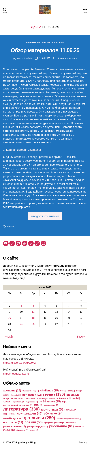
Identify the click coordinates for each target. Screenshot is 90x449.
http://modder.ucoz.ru (16, 373)
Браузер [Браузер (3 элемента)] (53, 398)
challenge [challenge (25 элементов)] (49, 390)
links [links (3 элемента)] (79, 391)
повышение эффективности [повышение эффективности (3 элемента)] (69, 419)
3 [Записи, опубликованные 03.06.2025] (21, 305)
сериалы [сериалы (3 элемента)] (79, 427)
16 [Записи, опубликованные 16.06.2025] (9, 318)
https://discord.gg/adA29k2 (19, 362)
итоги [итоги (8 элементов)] (38, 405)
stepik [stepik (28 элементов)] (73, 394)
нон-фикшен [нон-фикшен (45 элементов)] (29, 413)
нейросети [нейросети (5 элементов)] (9, 414)
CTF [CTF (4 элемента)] (63, 391)
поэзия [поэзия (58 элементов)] (33, 422)
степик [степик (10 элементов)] (9, 430)
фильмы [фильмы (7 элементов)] (22, 430)
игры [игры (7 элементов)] (66, 402)
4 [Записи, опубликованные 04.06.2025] (33, 305)
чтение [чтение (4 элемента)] (34, 430)
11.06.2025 (44, 58)
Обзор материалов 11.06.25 (45, 50)
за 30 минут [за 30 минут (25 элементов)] (50, 401)
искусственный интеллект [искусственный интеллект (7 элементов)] (17, 405)
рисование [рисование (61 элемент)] (61, 426)
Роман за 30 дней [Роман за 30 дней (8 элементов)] (69, 398)
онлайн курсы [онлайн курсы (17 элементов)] (14, 418)
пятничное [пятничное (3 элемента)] (71, 423)
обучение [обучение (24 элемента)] (53, 413)
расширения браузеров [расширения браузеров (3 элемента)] (37, 427)
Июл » (81, 336)
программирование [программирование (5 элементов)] (54, 423)
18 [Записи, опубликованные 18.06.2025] (33, 318)
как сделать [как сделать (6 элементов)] (51, 405)
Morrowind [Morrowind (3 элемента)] (16, 395)
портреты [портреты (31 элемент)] (13, 422)
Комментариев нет (67, 58)
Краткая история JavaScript (23, 149)
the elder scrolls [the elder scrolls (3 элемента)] (18, 398)
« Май (9, 336)
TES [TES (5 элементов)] (6, 398)
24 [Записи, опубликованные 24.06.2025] (21, 324)
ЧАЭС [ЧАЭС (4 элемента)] (6, 402)
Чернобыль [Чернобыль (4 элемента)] (18, 402)
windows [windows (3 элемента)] (30, 398)
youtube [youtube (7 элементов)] (42, 398)
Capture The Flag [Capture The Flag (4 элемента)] (30, 391)
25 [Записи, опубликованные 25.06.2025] (33, 324)
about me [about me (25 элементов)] (12, 390)
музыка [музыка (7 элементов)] (71, 410)
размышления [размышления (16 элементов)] (14, 426)
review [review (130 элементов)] (54, 394)
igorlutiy (28, 58)
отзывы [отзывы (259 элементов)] (41, 417)
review (10, 226)
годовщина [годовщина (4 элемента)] (32, 402)
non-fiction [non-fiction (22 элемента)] (32, 394)
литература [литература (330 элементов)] (21, 408)
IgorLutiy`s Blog (26, 442)
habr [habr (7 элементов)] (71, 391)
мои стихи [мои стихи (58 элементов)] (53, 409)
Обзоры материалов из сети (45, 42)
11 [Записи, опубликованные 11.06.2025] (33, 312)
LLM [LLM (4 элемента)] (6, 395)
